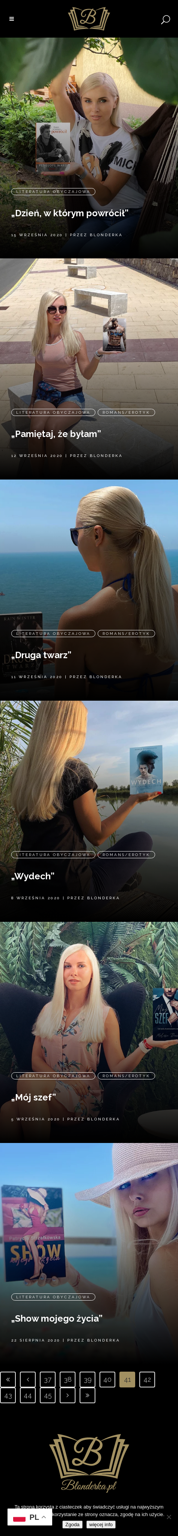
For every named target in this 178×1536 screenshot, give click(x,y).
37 (47, 1379)
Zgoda (72, 1524)
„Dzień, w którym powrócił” (69, 198)
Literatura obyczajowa (53, 177)
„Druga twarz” (41, 636)
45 (48, 1395)
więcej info (101, 1524)
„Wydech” (32, 857)
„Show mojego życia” (57, 1303)
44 (28, 1395)
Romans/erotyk (126, 394)
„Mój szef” (33, 1078)
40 (107, 1379)
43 (8, 1395)
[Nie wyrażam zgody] (168, 1517)
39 (88, 1379)
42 (147, 1379)
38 (68, 1379)
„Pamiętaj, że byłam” (56, 415)
